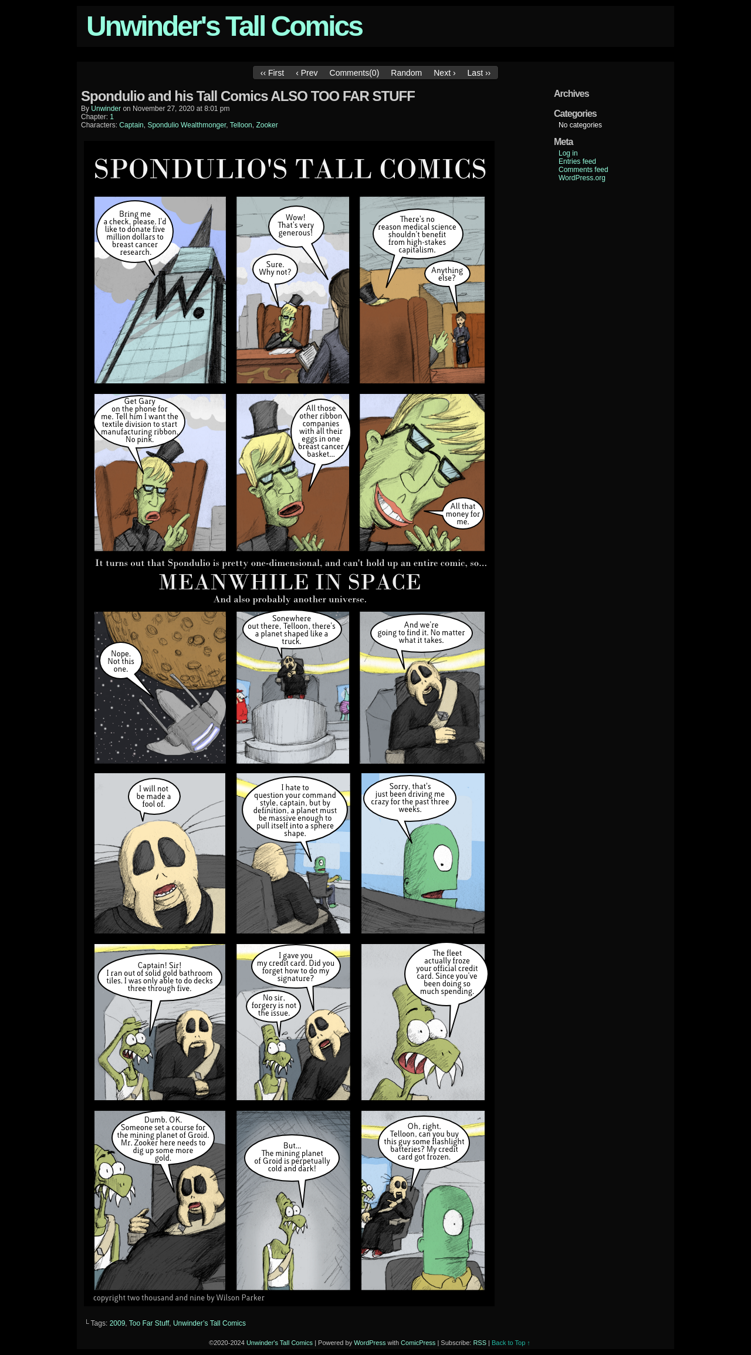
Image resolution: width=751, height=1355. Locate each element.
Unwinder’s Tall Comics (209, 1323)
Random (406, 72)
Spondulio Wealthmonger (186, 125)
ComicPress (418, 1342)
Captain (131, 125)
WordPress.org (582, 178)
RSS (479, 1342)
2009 (118, 1323)
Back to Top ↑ (511, 1342)
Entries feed (577, 161)
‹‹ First (272, 72)
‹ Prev (306, 72)
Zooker (267, 125)
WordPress (369, 1342)
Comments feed (583, 170)
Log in (568, 153)
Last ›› (479, 72)
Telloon (241, 125)
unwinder (106, 109)
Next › (444, 72)
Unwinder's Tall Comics (224, 26)
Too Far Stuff (149, 1323)
